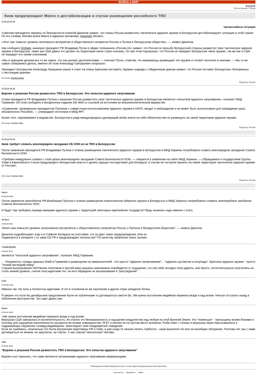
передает (86, 36)
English (250, 6)
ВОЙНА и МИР (128, 2)
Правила (131, 372)
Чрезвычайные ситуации (239, 26)
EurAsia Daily (17, 78)
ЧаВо (140, 372)
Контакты (119, 372)
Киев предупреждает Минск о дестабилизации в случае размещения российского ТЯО (85, 16)
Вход (252, 8)
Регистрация (241, 8)
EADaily (26, 48)
